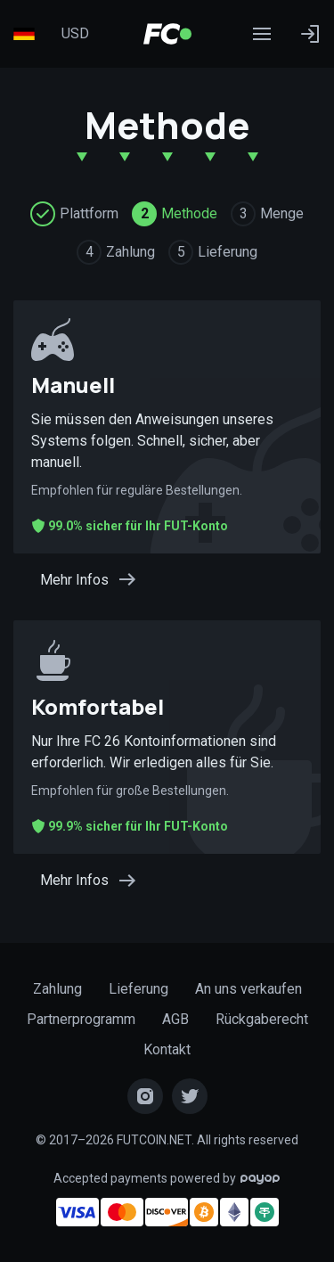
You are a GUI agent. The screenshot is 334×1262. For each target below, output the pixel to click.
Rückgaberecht (262, 1019)
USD (75, 33)
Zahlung (57, 988)
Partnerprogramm (81, 1019)
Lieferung (138, 988)
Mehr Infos (89, 579)
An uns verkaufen (248, 988)
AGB (175, 1019)
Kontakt (167, 1049)
